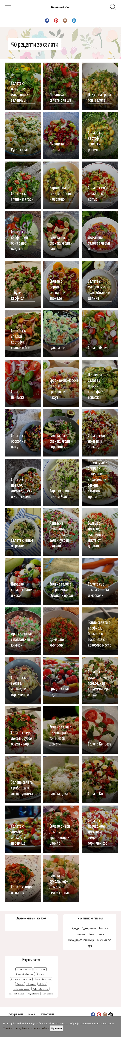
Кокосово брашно (25, 974)
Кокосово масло (43, 979)
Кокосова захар (21, 989)
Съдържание (15, 1014)
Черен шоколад (24, 969)
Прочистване (46, 1014)
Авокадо (31, 984)
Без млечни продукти (21, 979)
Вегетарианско (104, 940)
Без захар (41, 974)
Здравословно (89, 928)
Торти (89, 945)
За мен (31, 1014)
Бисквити (103, 928)
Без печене (48, 994)
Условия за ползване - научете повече (26, 1028)
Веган (91, 934)
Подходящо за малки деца (81, 940)
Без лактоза (33, 994)
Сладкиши (80, 934)
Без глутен (40, 969)
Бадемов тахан (16, 994)
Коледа (75, 928)
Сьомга (20, 984)
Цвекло (42, 984)
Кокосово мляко (40, 989)
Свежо (101, 934)
